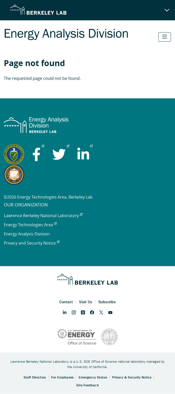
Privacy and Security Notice (31, 243)
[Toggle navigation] (164, 37)
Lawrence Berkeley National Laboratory (43, 215)
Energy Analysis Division (27, 234)
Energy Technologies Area (30, 225)
